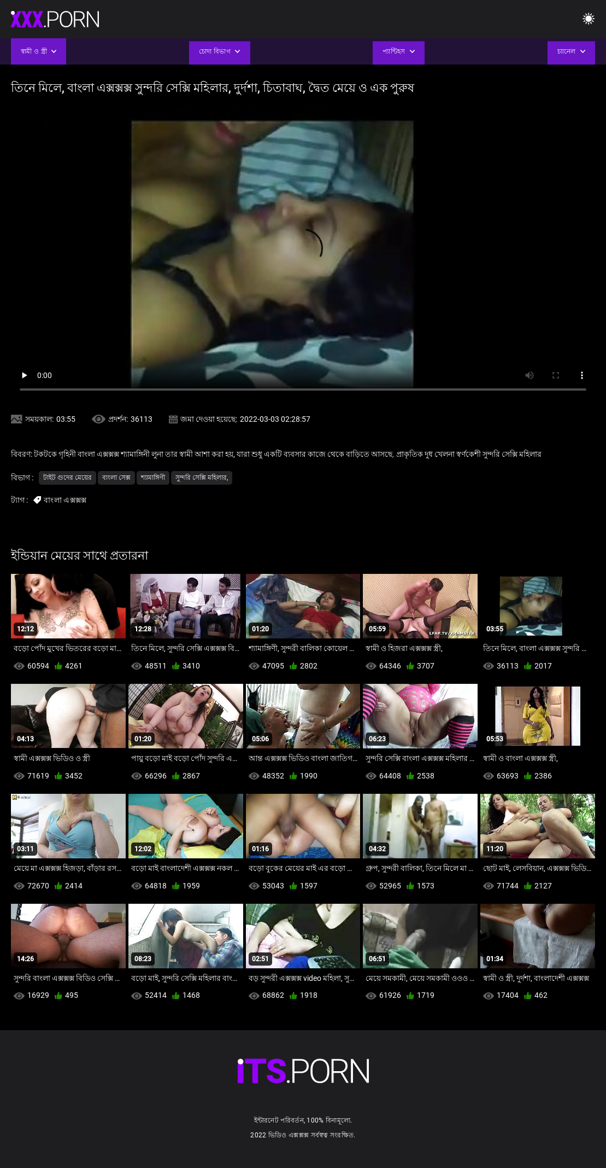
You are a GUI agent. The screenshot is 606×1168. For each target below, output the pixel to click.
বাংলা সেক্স (116, 477)
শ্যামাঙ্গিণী (153, 477)
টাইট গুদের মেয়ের (67, 477)
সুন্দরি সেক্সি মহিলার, (201, 477)
